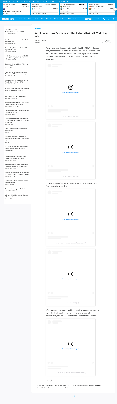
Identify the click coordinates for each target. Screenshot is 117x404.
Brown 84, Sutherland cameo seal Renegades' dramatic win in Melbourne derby (17, 152)
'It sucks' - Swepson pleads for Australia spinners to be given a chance (17, 103)
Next (115, 9)
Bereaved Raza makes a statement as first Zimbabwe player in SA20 (16, 95)
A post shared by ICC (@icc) (71, 119)
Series (30, 19)
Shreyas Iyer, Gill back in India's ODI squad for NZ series (16, 63)
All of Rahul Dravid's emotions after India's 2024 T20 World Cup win (16, 34)
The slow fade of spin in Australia (15, 110)
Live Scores (22, 19)
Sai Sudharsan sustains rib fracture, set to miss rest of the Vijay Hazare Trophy (17, 187)
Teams (36, 19)
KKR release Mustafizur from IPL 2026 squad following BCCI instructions (17, 71)
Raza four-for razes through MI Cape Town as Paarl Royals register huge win (17, 87)
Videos (56, 19)
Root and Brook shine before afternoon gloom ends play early (17, 126)
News (42, 19)
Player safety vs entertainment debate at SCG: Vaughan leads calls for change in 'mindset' (17, 134)
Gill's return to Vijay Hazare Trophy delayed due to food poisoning (15, 171)
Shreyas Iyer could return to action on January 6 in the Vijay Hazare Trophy (16, 179)
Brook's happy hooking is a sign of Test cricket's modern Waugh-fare (17, 117)
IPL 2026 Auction (71, 19)
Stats (61, 19)
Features (49, 19)
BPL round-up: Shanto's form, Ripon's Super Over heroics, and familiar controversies (16, 162)
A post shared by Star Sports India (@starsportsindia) (71, 246)
